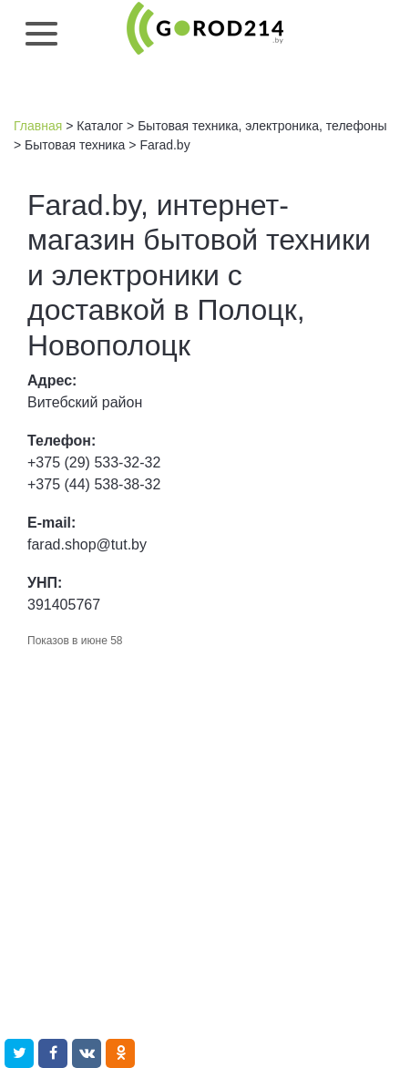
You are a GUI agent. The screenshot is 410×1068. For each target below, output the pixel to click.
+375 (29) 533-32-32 (93, 462)
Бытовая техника (75, 145)
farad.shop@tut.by (87, 544)
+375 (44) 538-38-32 (93, 484)
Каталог (100, 125)
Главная (38, 125)
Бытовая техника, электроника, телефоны (262, 125)
